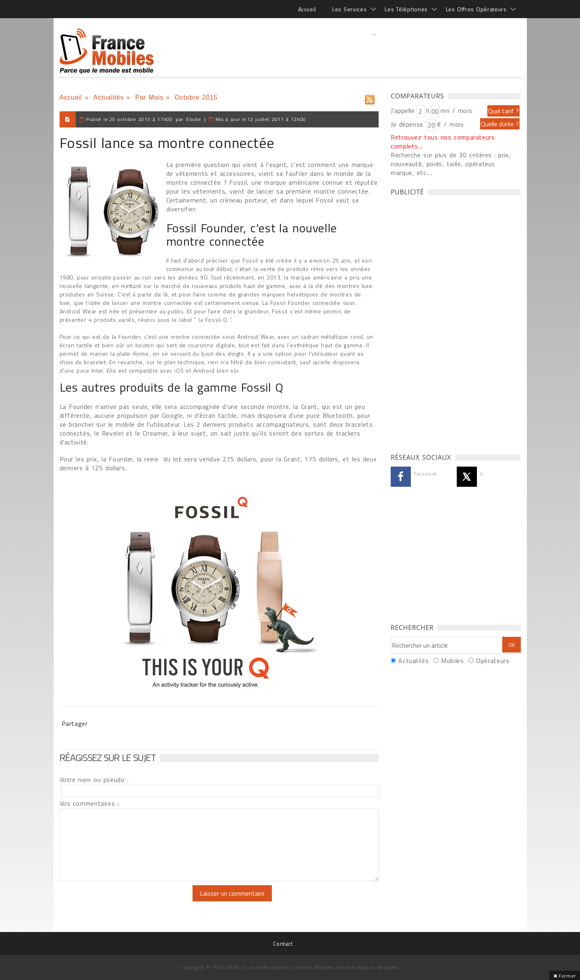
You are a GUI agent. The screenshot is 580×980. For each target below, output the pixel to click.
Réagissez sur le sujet (108, 757)
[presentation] (127, 901)
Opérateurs (492, 660)
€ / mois (450, 124)
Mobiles (452, 660)
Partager (75, 723)
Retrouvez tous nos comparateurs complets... (443, 141)
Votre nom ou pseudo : (94, 779)
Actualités (108, 97)
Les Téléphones (406, 9)
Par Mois (149, 97)
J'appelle (403, 110)
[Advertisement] (374, 50)
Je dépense (408, 124)
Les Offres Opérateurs (476, 9)
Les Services (349, 9)
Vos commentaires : (89, 803)
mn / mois (456, 110)
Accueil (307, 9)
